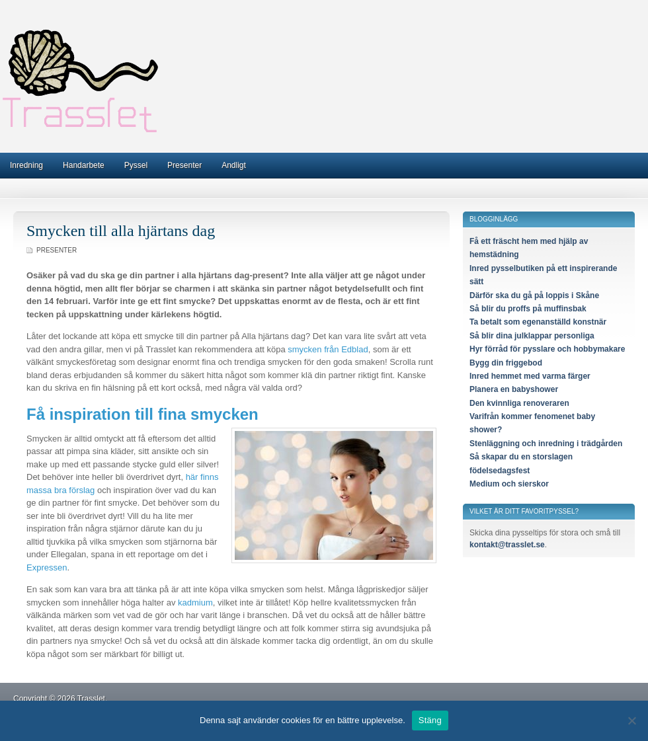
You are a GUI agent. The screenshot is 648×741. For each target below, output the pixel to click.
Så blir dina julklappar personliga (531, 335)
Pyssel (135, 165)
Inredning (26, 165)
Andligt (234, 165)
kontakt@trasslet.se (507, 544)
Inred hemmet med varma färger (529, 376)
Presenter (184, 165)
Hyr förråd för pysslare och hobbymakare (547, 349)
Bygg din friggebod (505, 363)
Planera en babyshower (513, 389)
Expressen (46, 567)
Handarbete (83, 165)
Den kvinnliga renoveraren (519, 403)
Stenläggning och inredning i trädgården (545, 443)
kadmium (195, 602)
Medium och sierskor (509, 483)
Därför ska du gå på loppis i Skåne (534, 295)
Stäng (430, 720)
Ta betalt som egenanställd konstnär (537, 322)
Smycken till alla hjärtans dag (120, 230)
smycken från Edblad (328, 349)
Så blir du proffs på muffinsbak (528, 308)
